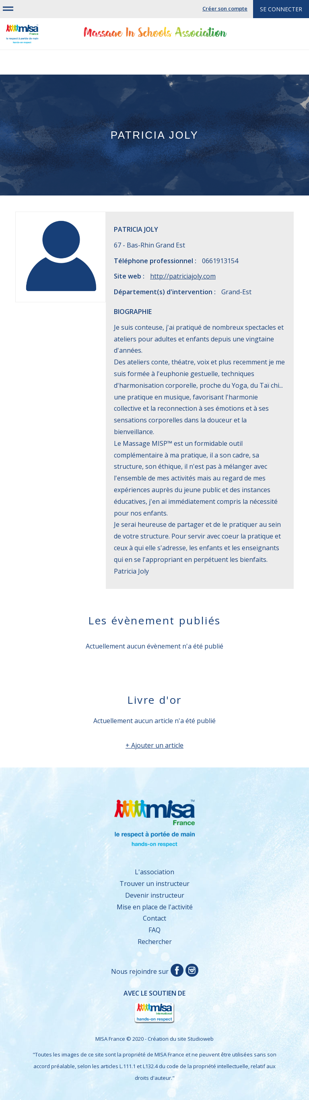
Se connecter (281, 9)
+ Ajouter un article (154, 745)
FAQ (154, 929)
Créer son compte (224, 8)
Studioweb (200, 1038)
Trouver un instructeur (154, 883)
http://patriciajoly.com (183, 276)
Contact (154, 918)
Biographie (133, 311)
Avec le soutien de (104, 1007)
